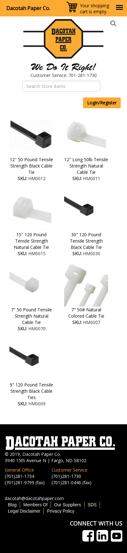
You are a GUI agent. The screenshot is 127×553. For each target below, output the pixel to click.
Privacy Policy (60, 511)
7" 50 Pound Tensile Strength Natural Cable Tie (31, 316)
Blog (12, 504)
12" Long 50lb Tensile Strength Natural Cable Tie (86, 165)
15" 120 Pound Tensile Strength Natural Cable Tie (31, 241)
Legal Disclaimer (24, 511)
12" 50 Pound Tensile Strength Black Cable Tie (31, 165)
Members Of (35, 504)
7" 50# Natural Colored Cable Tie (86, 313)
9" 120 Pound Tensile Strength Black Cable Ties (31, 391)
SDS (92, 504)
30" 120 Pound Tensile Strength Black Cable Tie (86, 241)
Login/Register (102, 103)
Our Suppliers (67, 504)
